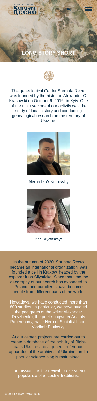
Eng (67, 9)
